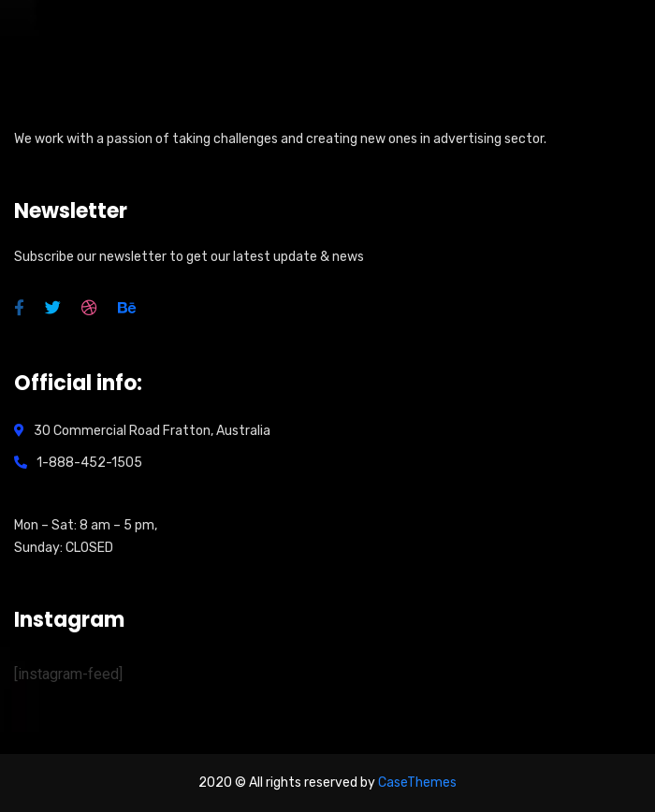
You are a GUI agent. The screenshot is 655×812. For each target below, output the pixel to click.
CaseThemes (417, 782)
